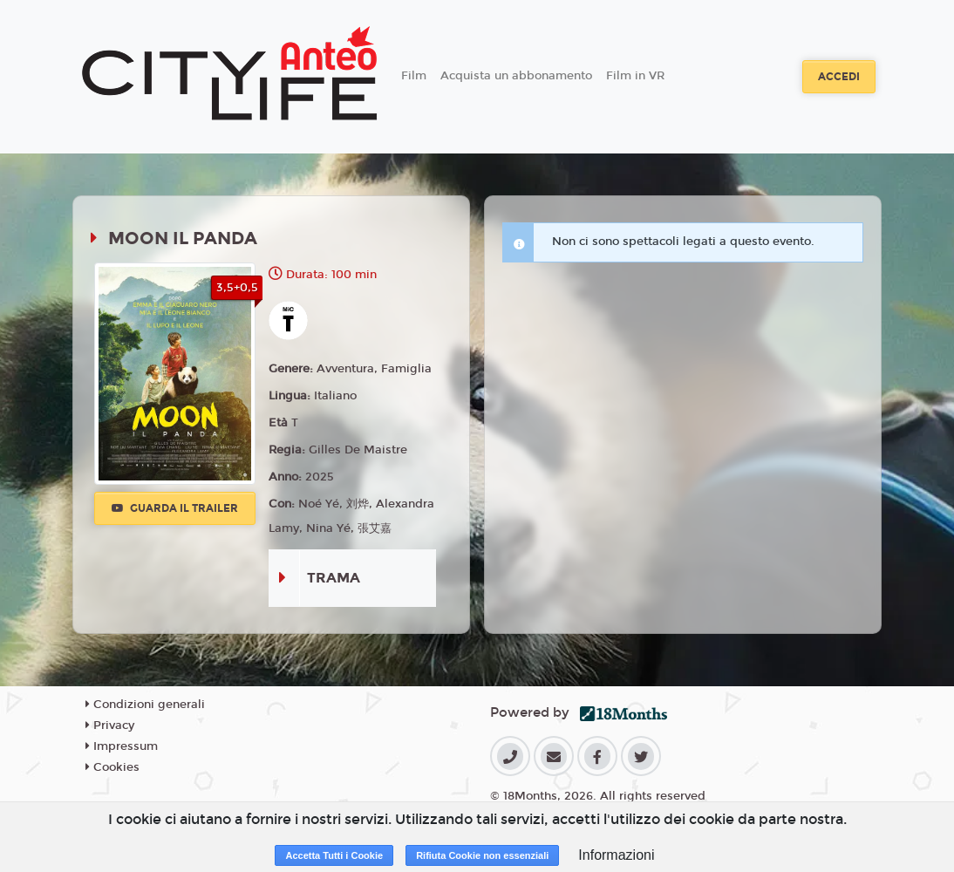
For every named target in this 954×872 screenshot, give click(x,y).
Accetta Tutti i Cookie (334, 855)
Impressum (121, 746)
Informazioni (616, 855)
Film (413, 76)
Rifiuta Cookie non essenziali (482, 855)
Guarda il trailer (175, 508)
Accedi (839, 77)
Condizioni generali (145, 705)
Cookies (112, 767)
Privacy (109, 725)
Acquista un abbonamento (516, 76)
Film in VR (635, 76)
